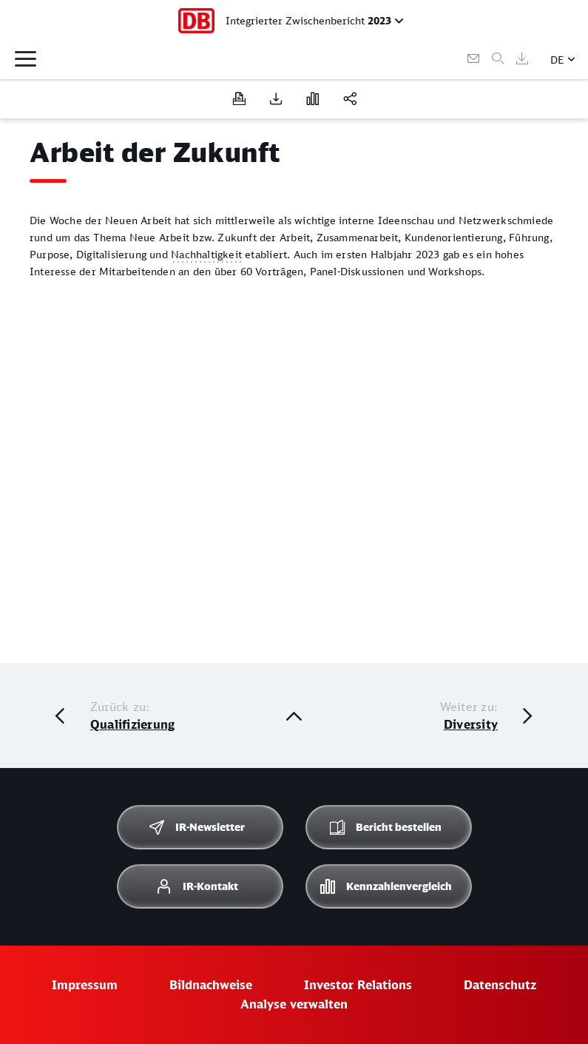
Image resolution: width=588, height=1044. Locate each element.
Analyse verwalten (294, 1004)
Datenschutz (500, 984)
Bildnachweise (210, 984)
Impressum (85, 984)
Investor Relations (358, 984)
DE (557, 59)
